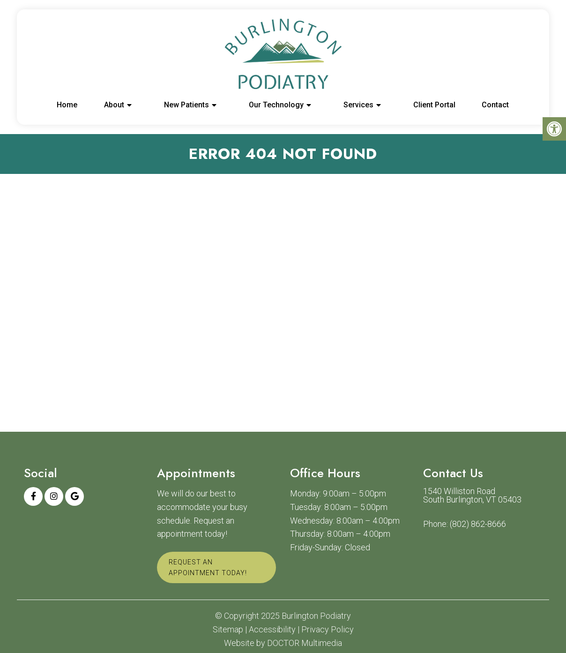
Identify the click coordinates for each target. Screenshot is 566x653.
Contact (495, 104)
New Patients (186, 104)
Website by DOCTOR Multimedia (283, 643)
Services (358, 104)
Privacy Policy (327, 629)
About (114, 104)
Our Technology (276, 104)
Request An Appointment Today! (208, 567)
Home (67, 104)
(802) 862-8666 (478, 524)
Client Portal (434, 104)
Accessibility (272, 629)
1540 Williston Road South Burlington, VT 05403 (472, 495)
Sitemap (228, 629)
